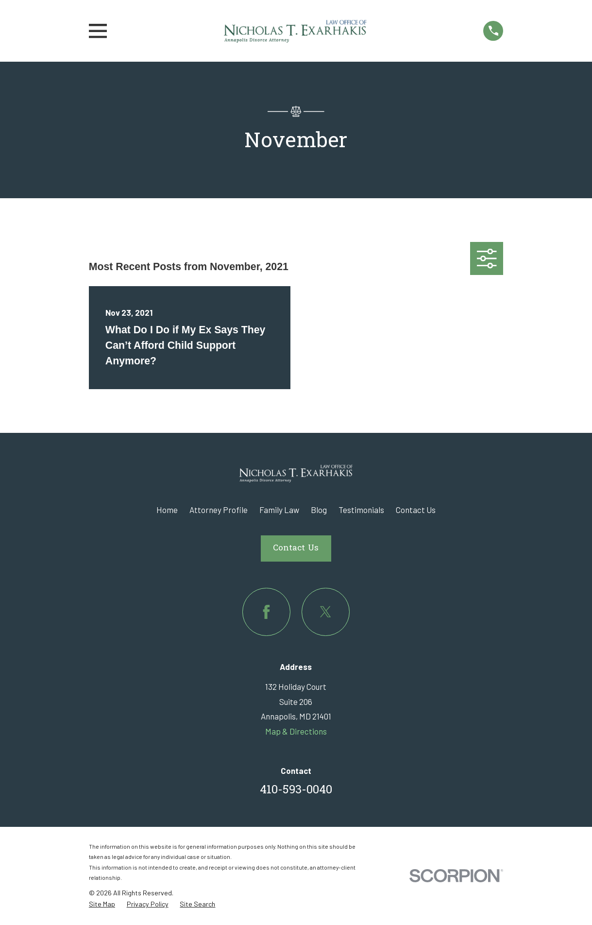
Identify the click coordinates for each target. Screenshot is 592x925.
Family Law (279, 509)
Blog (319, 509)
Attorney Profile (218, 509)
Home (167, 509)
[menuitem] (102, 904)
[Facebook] (266, 612)
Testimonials (361, 509)
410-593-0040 (296, 790)
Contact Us (416, 509)
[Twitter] (326, 612)
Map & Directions (296, 731)
